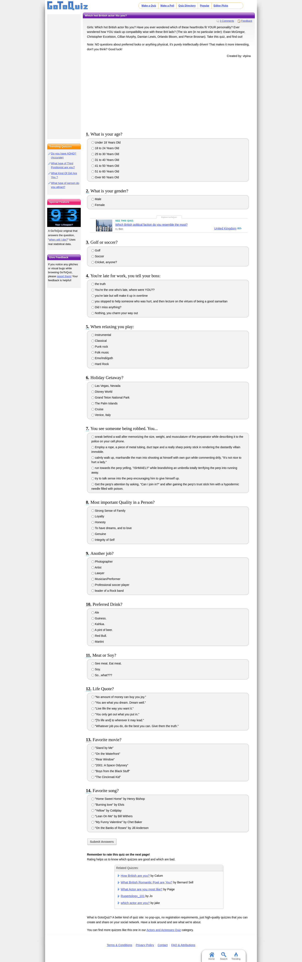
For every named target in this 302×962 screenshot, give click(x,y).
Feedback (246, 20)
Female (98, 205)
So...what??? (101, 675)
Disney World (101, 391)
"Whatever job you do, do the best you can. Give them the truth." (135, 726)
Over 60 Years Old (105, 177)
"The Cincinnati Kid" (106, 777)
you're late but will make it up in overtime (119, 295)
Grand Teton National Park (110, 397)
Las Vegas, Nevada (105, 385)
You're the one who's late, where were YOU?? (123, 289)
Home (211, 956)
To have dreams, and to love (111, 528)
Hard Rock (100, 364)
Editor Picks (221, 5)
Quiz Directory (187, 5)
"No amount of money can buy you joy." (118, 697)
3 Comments (227, 20)
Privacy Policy (145, 945)
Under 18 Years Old (106, 142)
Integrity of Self (103, 539)
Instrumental (101, 335)
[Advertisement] (168, 94)
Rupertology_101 (133, 896)
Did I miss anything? (106, 307)
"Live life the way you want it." (112, 708)
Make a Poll (167, 5)
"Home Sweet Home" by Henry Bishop (118, 798)
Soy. (96, 669)
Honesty (98, 522)
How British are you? (135, 875)
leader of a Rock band (107, 590)
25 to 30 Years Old (105, 154)
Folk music (100, 352)
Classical (99, 340)
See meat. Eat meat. (106, 663)
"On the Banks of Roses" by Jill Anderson (120, 828)
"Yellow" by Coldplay (106, 810)
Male (96, 199)
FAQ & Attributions (183, 945)
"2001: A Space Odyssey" (109, 765)
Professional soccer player (110, 585)
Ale (95, 612)
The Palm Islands (104, 403)
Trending (235, 956)
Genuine (98, 534)
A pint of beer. (102, 630)
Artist (96, 567)
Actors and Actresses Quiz (163, 930)
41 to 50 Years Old (105, 165)
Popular (204, 5)
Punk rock (99, 346)
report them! (64, 276)
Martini (97, 641)
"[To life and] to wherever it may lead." (117, 720)
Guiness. (99, 618)
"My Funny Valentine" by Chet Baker (116, 822)
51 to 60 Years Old (105, 171)
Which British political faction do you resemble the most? (151, 224)
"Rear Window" (103, 759)
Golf (95, 250)
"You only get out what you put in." (115, 714)
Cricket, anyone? (104, 262)
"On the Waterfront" (105, 753)
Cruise (97, 409)
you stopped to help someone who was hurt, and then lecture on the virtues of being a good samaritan (159, 301)
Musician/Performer (105, 579)
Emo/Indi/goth (102, 358)
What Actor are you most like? (142, 889)
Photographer (102, 561)
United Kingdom (224, 228)
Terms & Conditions (119, 945)
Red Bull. (99, 635)
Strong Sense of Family (108, 510)
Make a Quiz (149, 5)
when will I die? (58, 239)
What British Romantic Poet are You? (147, 882)
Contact (163, 945)
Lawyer (97, 573)
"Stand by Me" (102, 748)
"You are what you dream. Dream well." (118, 702)
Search (224, 956)
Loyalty (97, 516)
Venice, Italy (101, 415)
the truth (98, 284)
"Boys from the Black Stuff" (110, 771)
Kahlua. (98, 624)
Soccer (97, 256)
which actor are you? (135, 903)
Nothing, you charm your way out (114, 313)
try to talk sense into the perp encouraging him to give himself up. (135, 478)
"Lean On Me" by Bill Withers (112, 816)
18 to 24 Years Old (105, 148)
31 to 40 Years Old (105, 160)
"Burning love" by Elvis (107, 804)
